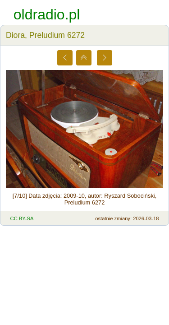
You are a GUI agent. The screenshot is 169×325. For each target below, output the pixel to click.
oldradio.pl (47, 14)
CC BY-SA (22, 218)
